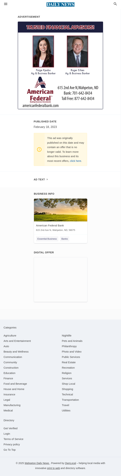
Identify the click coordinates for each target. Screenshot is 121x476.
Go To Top (10, 449)
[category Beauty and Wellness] (16, 351)
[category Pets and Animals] (72, 340)
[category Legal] (7, 399)
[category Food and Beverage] (15, 383)
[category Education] (9, 372)
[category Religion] (66, 372)
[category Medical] (8, 410)
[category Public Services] (71, 356)
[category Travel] (65, 405)
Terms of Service (13, 438)
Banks (64, 238)
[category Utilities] (66, 410)
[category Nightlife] (66, 335)
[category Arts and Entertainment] (17, 340)
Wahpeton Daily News (37, 463)
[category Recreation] (68, 367)
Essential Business (47, 238)
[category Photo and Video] (72, 351)
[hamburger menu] (6, 4)
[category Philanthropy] (69, 346)
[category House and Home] (14, 389)
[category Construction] (11, 367)
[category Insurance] (9, 394)
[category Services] (67, 378)
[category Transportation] (70, 399)
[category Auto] (6, 346)
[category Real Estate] (69, 362)
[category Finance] (8, 378)
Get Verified (10, 428)
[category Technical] (67, 394)
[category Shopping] (67, 389)
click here (75, 160)
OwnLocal (70, 463)
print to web (53, 468)
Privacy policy (12, 444)
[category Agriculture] (10, 335)
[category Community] (10, 362)
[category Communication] (13, 356)
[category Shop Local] (68, 383)
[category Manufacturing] (12, 405)
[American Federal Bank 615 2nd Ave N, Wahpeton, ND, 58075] (60, 215)
